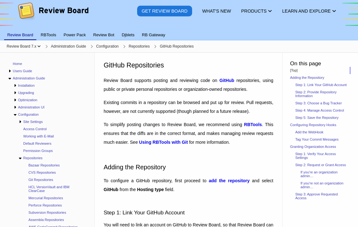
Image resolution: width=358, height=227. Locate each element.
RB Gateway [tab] (153, 34)
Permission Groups (38, 151)
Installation (26, 85)
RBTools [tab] (48, 34)
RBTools (253, 124)
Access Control (35, 129)
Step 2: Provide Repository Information (316, 94)
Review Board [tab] (20, 34)
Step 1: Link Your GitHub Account (321, 85)
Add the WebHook (309, 132)
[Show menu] (39, 46)
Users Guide (22, 71)
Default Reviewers (37, 143)
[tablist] (179, 31)
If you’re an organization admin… (318, 174)
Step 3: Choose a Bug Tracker (318, 103)
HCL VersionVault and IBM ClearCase (49, 189)
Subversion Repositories (47, 212)
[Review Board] (52, 15)
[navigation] (47, 140)
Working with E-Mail (38, 136)
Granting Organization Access (313, 146)
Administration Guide (29, 78)
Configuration (28, 114)
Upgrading (26, 93)
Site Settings (33, 122)
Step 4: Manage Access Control (319, 110)
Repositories (32, 158)
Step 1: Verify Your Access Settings (315, 156)
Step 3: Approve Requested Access (316, 196)
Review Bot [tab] (103, 34)
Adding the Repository (307, 77)
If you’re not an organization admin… (321, 185)
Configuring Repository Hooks (313, 125)
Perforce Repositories (45, 205)
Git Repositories (40, 180)
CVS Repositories (42, 172)
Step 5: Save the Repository (317, 117)
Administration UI (31, 107)
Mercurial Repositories (45, 198)
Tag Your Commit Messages (317, 139)
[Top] (294, 70)
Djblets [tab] (128, 34)
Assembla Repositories (46, 220)
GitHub (227, 80)
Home (17, 64)
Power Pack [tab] (75, 34)
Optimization (27, 100)
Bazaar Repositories (44, 165)
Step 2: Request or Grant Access (320, 165)
